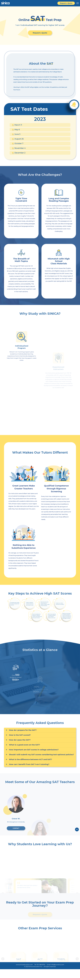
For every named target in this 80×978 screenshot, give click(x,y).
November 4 (20, 148)
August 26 (19, 139)
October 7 (18, 143)
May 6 (17, 129)
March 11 (18, 125)
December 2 (19, 153)
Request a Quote (66, 3)
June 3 (17, 134)
